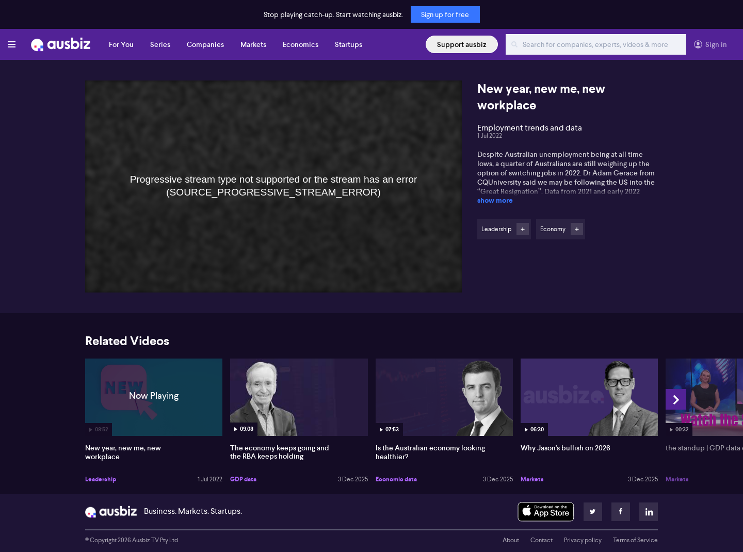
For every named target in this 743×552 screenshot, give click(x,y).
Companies (205, 44)
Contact (541, 540)
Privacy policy (583, 540)
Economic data (396, 479)
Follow (522, 229)
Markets (253, 44)
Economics (300, 44)
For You (121, 44)
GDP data (243, 479)
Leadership (100, 479)
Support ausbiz (462, 44)
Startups (348, 44)
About (511, 540)
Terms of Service (635, 540)
